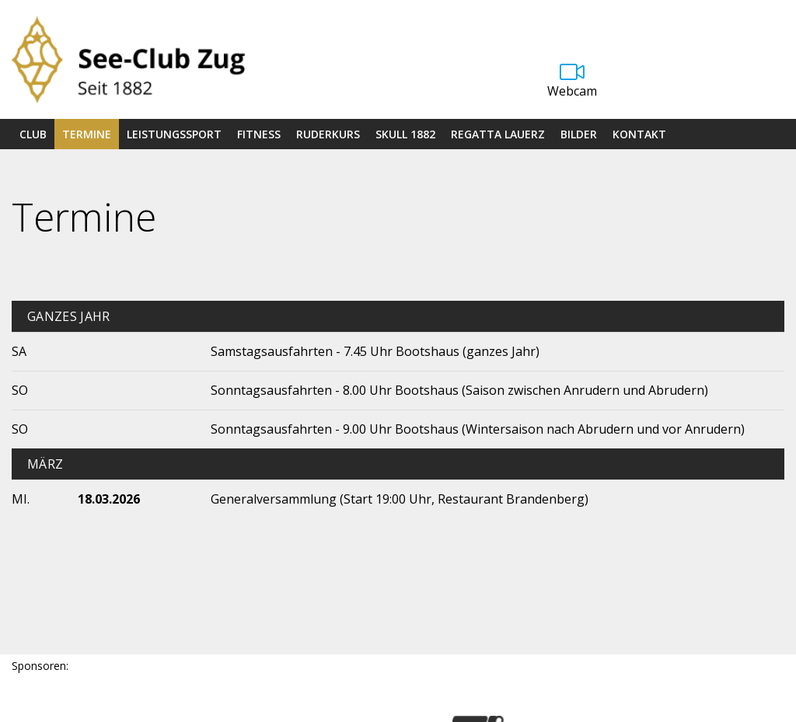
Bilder (578, 134)
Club (33, 134)
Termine (86, 134)
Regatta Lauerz (498, 134)
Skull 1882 (405, 134)
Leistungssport (174, 134)
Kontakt (639, 134)
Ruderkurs (328, 134)
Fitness (259, 134)
